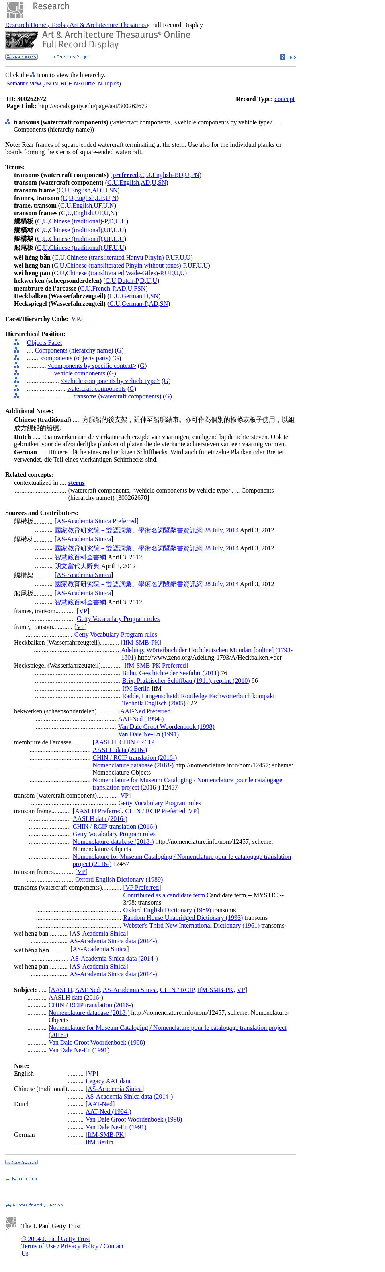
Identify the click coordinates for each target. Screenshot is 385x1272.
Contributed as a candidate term (164, 895)
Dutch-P (128, 280)
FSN (139, 288)
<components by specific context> (92, 365)
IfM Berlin (136, 688)
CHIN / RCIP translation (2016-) (134, 757)
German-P (134, 303)
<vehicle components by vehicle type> (110, 380)
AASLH (105, 742)
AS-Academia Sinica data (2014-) (113, 941)
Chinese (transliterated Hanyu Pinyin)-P (117, 257)
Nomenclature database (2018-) (133, 765)
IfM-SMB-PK (141, 642)
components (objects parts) (76, 358)
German (132, 296)
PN (195, 174)
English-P (164, 174)
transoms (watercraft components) (118, 396)
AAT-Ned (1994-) (141, 718)
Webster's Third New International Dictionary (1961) (191, 925)
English (129, 182)
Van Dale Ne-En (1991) (148, 734)
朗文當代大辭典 (77, 566)
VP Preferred (142, 887)
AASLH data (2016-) (119, 749)
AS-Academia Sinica (84, 539)
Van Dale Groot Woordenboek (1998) (166, 726)
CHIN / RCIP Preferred (155, 811)
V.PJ (77, 318)
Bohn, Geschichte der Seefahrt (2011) (170, 673)
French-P (103, 288)
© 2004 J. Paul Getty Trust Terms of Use (55, 1242)
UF (100, 197)
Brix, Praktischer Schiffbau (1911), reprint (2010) (186, 680)
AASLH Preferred (98, 811)
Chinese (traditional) (75, 230)
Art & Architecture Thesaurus (107, 24)
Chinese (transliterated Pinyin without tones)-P (126, 265)
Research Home (26, 24)
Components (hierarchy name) (74, 350)
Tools (58, 24)
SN (162, 182)
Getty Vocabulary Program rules (118, 618)
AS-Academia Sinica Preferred (96, 520)
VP (83, 611)
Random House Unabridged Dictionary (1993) (183, 917)
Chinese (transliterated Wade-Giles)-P (114, 273)
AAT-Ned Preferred (145, 711)
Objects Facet (44, 342)
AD (145, 182)
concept (284, 98)
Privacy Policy (79, 1246)
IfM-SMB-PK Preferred (155, 665)
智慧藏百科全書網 (80, 557)
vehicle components (80, 373)
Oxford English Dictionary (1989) (119, 879)
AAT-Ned (87, 989)
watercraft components (96, 388)
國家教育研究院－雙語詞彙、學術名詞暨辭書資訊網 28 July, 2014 (147, 530)
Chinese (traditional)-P (78, 221)
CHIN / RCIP (136, 742)
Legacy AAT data (108, 1081)
